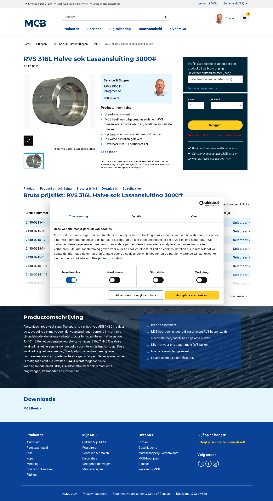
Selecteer (240, 223)
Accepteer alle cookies (192, 295)
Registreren (90, 447)
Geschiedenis (148, 447)
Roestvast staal (37, 447)
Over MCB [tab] (146, 435)
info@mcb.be (113, 91)
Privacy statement (95, 494)
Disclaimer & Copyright (191, 494)
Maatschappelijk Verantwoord (159, 453)
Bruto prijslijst (87, 188)
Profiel (143, 442)
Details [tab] (136, 216)
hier (104, 258)
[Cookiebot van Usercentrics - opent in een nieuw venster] (202, 204)
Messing (32, 464)
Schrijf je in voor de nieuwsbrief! (221, 442)
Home (27, 44)
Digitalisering (120, 29)
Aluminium (33, 442)
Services (94, 29)
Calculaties (89, 458)
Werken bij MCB (207, 3)
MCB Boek (31, 408)
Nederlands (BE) (234, 3)
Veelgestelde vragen (96, 464)
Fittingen (32, 474)
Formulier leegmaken (202, 88)
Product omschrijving (56, 188)
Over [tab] (194, 216)
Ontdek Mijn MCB (94, 442)
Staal (29, 453)
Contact (144, 464)
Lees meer (109, 152)
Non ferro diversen (39, 469)
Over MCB (178, 29)
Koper (30, 458)
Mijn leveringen (92, 469)
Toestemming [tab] (78, 216)
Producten (70, 29)
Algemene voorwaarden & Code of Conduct (142, 494)
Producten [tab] (34, 435)
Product (29, 188)
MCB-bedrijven (149, 458)
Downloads (110, 188)
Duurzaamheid (150, 29)
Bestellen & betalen (95, 453)
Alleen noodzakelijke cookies (136, 295)
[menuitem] (193, 4)
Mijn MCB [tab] (90, 435)
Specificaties (132, 188)
